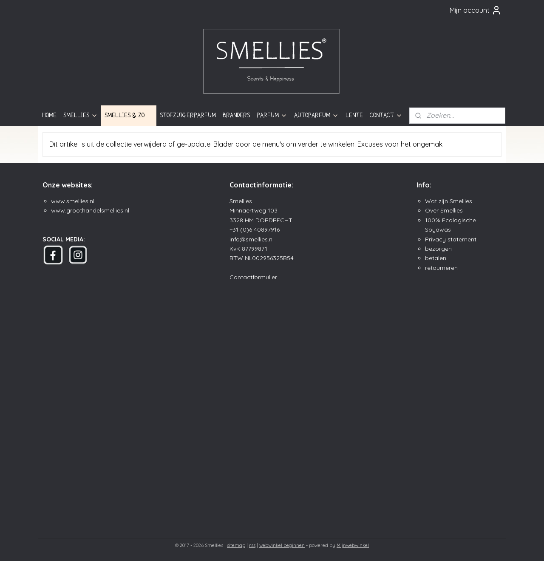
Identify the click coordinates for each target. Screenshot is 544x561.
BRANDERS (236, 115)
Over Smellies (444, 210)
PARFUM (272, 115)
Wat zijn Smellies (448, 201)
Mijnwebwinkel (353, 545)
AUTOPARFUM (316, 115)
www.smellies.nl (72, 201)
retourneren (441, 268)
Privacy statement (450, 239)
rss (252, 545)
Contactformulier (253, 277)
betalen (435, 258)
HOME (49, 115)
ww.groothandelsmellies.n (92, 210)
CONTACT (386, 115)
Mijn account (476, 10)
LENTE (354, 115)
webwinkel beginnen (282, 545)
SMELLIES (80, 115)
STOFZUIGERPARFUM (188, 115)
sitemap (236, 545)
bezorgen (438, 248)
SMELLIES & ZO (129, 115)
